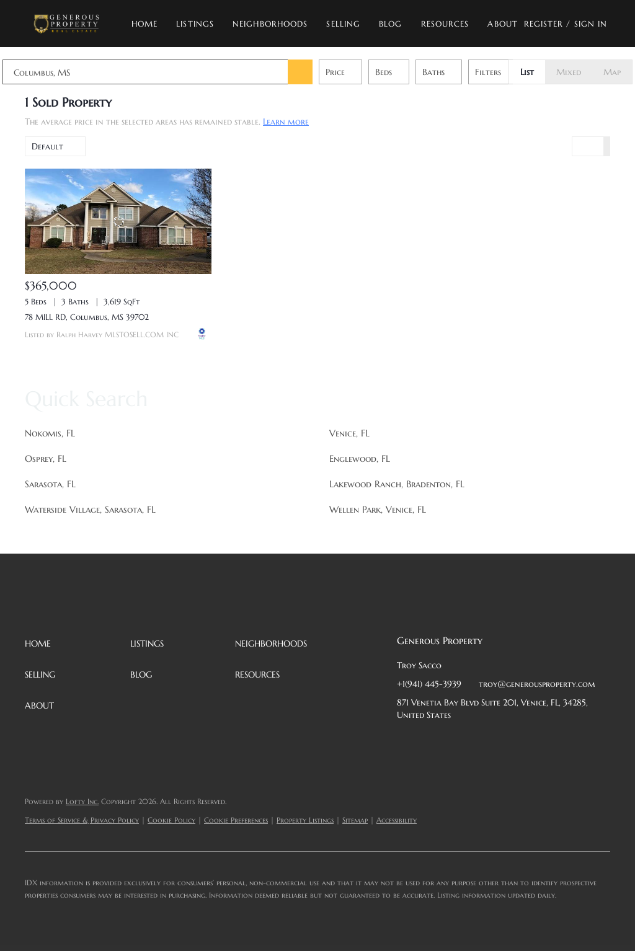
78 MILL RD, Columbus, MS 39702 (87, 317)
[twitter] (455, 742)
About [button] (502, 24)
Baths (456, 71)
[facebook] (406, 742)
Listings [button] (195, 24)
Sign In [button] (591, 24)
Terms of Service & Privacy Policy (82, 820)
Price (357, 71)
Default (47, 146)
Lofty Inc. (82, 801)
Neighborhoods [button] (270, 24)
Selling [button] (343, 24)
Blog (390, 24)
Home (144, 24)
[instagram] (505, 742)
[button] (66, 23)
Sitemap (355, 820)
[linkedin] (431, 742)
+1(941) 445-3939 (429, 683)
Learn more (286, 121)
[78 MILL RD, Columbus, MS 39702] (118, 221)
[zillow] (480, 742)
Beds (405, 71)
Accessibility (396, 820)
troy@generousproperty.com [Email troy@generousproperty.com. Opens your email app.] (537, 683)
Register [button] (544, 24)
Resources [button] (445, 24)
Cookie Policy (171, 820)
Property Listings (305, 820)
